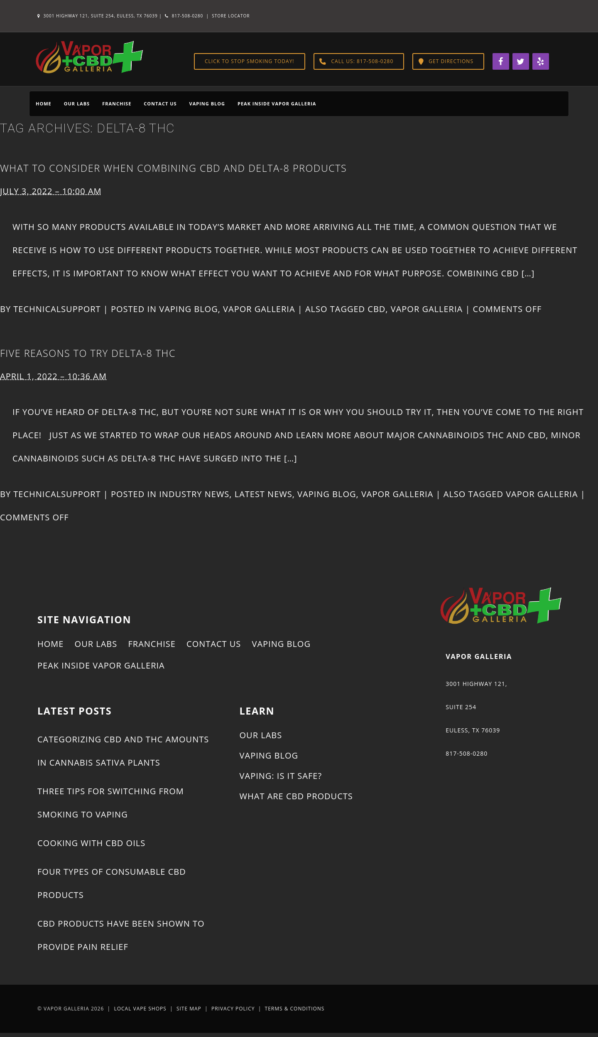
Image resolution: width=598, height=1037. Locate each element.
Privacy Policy (233, 1008)
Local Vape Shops (140, 1008)
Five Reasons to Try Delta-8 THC (88, 353)
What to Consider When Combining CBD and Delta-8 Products (173, 168)
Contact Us (160, 103)
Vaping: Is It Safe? (281, 775)
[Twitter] (520, 61)
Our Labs (77, 103)
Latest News (263, 494)
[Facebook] (501, 61)
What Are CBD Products (296, 796)
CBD (376, 309)
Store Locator (231, 16)
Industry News (194, 494)
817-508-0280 (184, 16)
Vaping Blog (207, 103)
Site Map (188, 1008)
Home (43, 103)
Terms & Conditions (295, 1008)
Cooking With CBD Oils (91, 843)
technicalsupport (56, 309)
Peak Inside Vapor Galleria (277, 103)
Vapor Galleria (259, 309)
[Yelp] (540, 61)
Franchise (116, 103)
